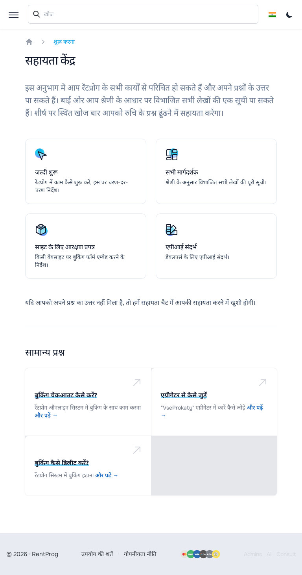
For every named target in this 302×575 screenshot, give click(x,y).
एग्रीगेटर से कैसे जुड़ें (184, 395)
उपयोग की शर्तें (97, 554)
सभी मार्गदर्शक (182, 172)
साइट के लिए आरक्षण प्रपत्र (65, 247)
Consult (286, 554)
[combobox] (143, 14)
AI (269, 554)
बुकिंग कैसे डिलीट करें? (62, 463)
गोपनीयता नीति (140, 554)
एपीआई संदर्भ (181, 247)
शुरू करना (64, 41)
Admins (253, 554)
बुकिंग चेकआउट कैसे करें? (66, 395)
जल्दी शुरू (46, 172)
